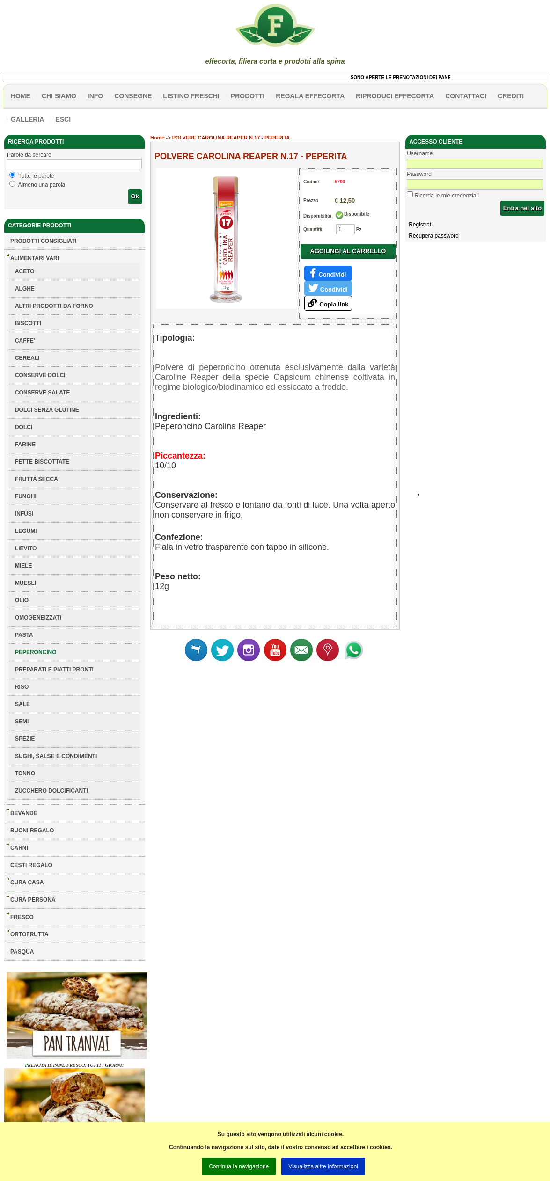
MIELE (23, 565)
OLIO (22, 600)
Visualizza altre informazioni (323, 1166)
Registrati (421, 224)
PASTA (24, 635)
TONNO (25, 773)
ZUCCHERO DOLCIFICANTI (51, 790)
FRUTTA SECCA (36, 479)
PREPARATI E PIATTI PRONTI (54, 669)
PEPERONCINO (36, 652)
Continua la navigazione (239, 1166)
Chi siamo (59, 96)
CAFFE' (25, 340)
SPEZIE (25, 739)
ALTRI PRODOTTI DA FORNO (54, 306)
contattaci (465, 96)
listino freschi (191, 96)
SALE (22, 704)
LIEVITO (26, 548)
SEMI (22, 721)
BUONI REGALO (32, 830)
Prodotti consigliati (43, 241)
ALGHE (25, 288)
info (95, 96)
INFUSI (24, 513)
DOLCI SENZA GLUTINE (47, 410)
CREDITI (511, 96)
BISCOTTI (28, 323)
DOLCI (23, 427)
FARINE (25, 444)
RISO (22, 687)
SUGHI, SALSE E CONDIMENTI (56, 756)
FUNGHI (26, 496)
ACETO (25, 271)
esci (63, 119)
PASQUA (22, 951)
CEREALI (27, 358)
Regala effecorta (310, 96)
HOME (20, 96)
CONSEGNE (133, 96)
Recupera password (434, 236)
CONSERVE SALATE (42, 392)
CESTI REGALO (31, 865)
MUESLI (25, 583)
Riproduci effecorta (395, 96)
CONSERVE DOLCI (40, 375)
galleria (27, 119)
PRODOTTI (247, 96)
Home (157, 137)
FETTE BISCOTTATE (42, 462)
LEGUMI (26, 531)
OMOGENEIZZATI (38, 617)
